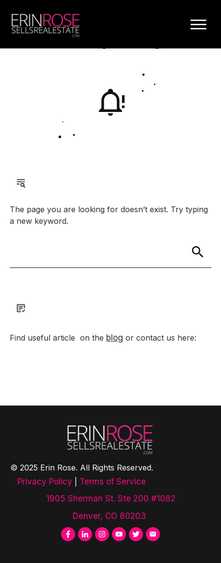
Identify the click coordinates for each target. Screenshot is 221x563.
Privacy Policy (44, 481)
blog (114, 338)
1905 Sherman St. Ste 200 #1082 (110, 498)
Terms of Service (112, 481)
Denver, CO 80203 (110, 516)
